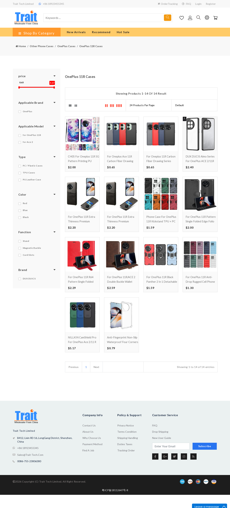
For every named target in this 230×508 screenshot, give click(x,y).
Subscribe (204, 466)
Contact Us (89, 445)
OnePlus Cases (66, 48)
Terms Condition (127, 452)
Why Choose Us (91, 458)
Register (211, 3)
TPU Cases (29, 175)
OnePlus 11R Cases (91, 48)
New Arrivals (73, 33)
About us (87, 452)
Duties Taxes (124, 464)
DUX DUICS (29, 281)
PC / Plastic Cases (33, 168)
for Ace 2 (28, 144)
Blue (25, 213)
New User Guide (161, 458)
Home (21, 48)
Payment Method (92, 464)
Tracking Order (126, 470)
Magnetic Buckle (32, 250)
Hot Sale (119, 33)
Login (198, 3)
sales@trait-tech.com (30, 474)
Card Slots (28, 257)
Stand (26, 243)
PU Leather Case (32, 182)
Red (25, 206)
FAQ (186, 3)
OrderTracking (168, 3)
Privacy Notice (125, 445)
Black (26, 220)
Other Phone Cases (41, 48)
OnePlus (27, 114)
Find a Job (88, 470)
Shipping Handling (127, 458)
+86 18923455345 (28, 468)
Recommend (98, 33)
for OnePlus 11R (32, 137)
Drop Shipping (160, 452)
